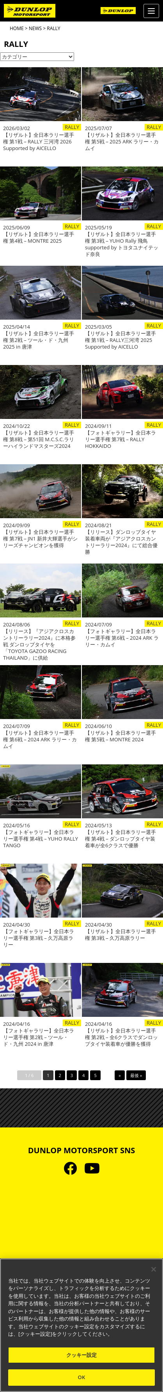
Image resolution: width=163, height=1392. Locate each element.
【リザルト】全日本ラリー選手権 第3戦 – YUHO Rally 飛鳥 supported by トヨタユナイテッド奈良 (121, 244)
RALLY (72, 127)
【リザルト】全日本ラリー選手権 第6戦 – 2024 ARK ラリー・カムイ (40, 740)
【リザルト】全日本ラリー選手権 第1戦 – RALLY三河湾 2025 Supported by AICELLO (120, 340)
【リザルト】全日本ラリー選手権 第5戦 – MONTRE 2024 (120, 736)
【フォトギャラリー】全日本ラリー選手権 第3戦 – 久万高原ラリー (38, 938)
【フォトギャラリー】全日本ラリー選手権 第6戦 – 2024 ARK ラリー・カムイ (122, 638)
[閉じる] (153, 1269)
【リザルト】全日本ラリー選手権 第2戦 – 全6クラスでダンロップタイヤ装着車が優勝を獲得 (121, 1037)
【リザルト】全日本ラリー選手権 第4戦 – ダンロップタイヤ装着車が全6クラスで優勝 (120, 839)
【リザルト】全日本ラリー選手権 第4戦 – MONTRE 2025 (38, 237)
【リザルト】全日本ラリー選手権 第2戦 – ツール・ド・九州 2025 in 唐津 (38, 340)
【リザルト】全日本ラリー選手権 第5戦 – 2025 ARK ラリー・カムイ (122, 142)
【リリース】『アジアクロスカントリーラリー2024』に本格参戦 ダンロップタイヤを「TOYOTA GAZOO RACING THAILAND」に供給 (39, 644)
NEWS (35, 28)
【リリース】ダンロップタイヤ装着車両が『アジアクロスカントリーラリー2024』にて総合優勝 (121, 542)
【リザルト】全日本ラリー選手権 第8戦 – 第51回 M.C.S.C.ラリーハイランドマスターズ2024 (38, 439)
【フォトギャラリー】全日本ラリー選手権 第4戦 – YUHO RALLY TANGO (40, 839)
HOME (17, 28)
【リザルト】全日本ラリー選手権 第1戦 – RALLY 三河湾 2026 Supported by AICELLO (38, 142)
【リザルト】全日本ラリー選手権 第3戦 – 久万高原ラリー (120, 934)
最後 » (136, 1075)
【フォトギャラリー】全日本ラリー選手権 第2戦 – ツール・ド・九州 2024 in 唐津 (38, 1037)
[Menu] (151, 11)
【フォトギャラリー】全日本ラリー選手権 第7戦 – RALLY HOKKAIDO (120, 439)
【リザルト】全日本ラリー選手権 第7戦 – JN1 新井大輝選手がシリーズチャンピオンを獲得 (40, 539)
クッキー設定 (81, 1354)
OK (81, 1377)
